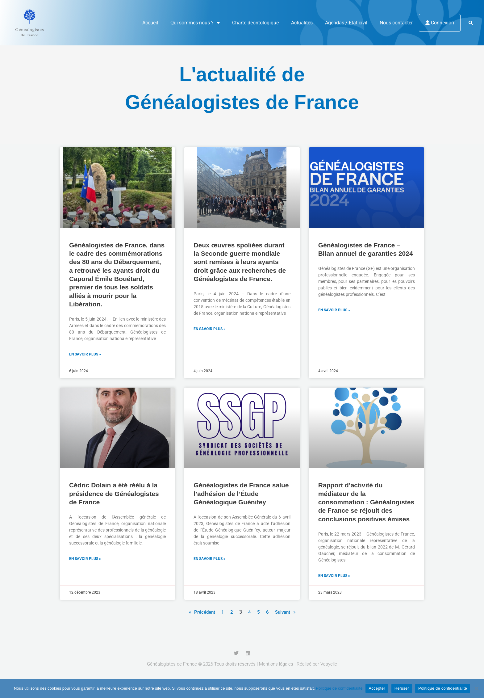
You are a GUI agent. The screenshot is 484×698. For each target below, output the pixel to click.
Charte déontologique (255, 23)
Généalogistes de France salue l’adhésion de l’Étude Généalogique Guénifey (241, 494)
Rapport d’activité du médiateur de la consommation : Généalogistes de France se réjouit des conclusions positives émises (366, 502)
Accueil (150, 23)
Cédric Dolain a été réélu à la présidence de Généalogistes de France (114, 494)
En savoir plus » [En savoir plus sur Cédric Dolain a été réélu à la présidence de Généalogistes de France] (85, 559)
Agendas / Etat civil (346, 23)
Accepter (377, 688)
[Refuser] (476, 688)
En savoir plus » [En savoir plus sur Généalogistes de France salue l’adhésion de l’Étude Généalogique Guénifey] (209, 559)
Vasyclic (328, 664)
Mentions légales (276, 664)
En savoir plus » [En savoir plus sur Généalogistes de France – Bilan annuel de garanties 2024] (334, 310)
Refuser (401, 688)
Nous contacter (396, 23)
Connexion (439, 23)
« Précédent (201, 613)
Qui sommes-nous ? (195, 22)
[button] (470, 23)
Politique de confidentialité (339, 688)
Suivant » (286, 613)
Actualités (302, 23)
